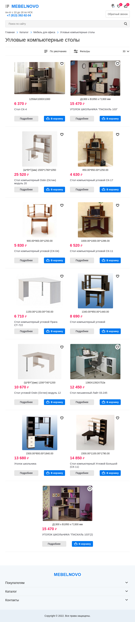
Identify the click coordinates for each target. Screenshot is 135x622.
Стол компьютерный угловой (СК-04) (36, 250)
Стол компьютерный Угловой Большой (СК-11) (93, 465)
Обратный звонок (118, 14)
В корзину (57, 118)
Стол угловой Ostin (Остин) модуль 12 (37, 392)
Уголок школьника (25, 463)
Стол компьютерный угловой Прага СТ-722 (35, 323)
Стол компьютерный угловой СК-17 (91, 180)
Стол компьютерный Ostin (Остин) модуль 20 (35, 182)
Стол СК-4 (20, 109)
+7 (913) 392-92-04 (19, 15)
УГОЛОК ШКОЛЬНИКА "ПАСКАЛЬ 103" (94, 109)
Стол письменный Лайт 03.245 (88, 392)
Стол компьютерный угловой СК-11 (91, 250)
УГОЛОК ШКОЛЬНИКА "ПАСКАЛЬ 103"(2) (67, 534)
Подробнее (26, 118)
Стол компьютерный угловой (87, 321)
